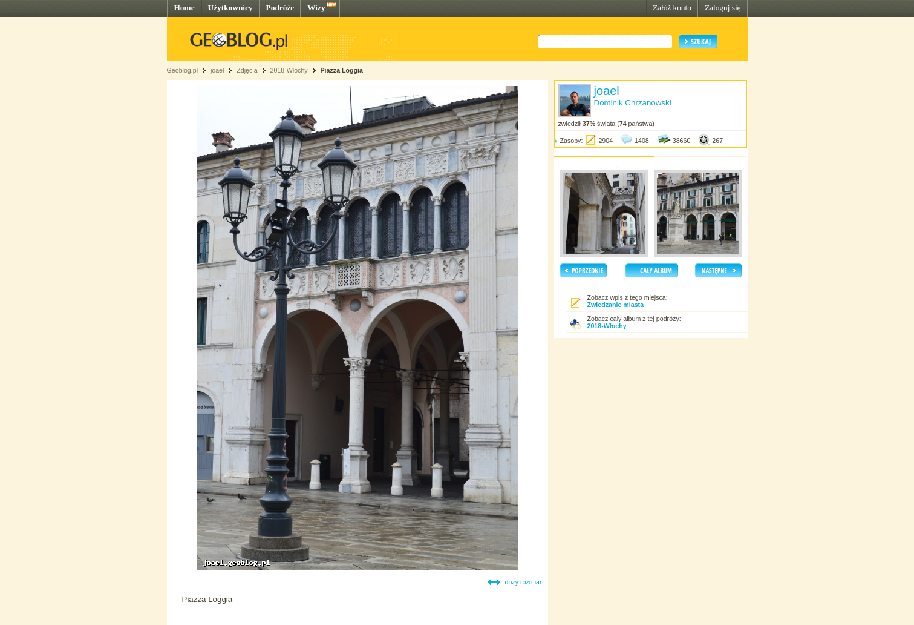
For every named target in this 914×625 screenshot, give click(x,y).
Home (184, 7)
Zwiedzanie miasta (615, 304)
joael (217, 70)
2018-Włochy (288, 70)
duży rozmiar (523, 582)
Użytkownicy (230, 7)
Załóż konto (672, 7)
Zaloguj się (723, 7)
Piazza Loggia (342, 70)
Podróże (280, 7)
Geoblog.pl (182, 70)
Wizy (316, 7)
